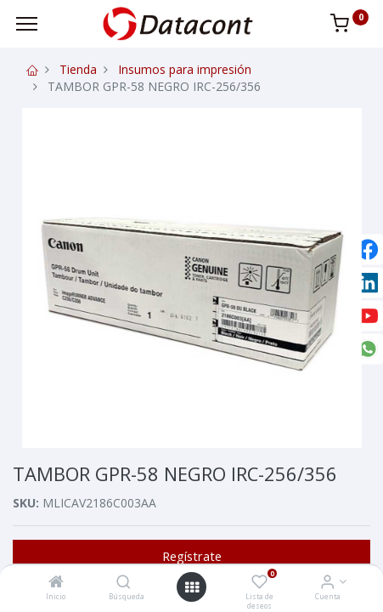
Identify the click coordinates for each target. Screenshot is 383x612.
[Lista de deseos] (259, 583)
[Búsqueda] (123, 583)
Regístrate (192, 555)
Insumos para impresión (184, 69)
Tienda (78, 69)
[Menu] (26, 23)
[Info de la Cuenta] (327, 583)
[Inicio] (56, 583)
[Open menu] (192, 587)
